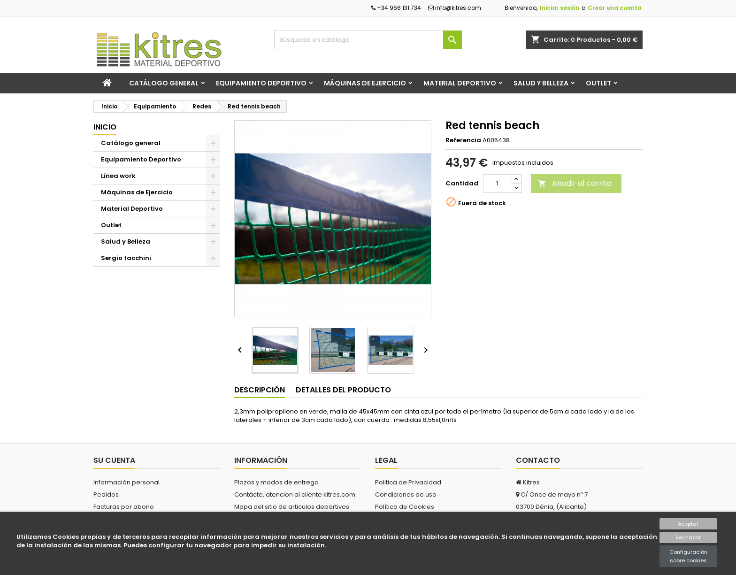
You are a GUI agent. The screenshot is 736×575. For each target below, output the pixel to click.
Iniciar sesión (559, 8)
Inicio (104, 127)
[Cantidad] (497, 183)
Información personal (126, 482)
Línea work (118, 175)
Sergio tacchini (126, 257)
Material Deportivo (459, 83)
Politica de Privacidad (408, 482)
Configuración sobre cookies (688, 556)
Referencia (463, 140)
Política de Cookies (404, 506)
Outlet (598, 83)
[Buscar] (368, 40)
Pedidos (106, 494)
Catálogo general (164, 83)
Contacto (538, 460)
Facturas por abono (123, 506)
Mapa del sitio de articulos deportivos (291, 506)
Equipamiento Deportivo (261, 83)
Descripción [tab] (259, 389)
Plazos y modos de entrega (276, 482)
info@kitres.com (454, 8)
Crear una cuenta (615, 8)
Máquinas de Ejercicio (365, 83)
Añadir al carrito (575, 183)
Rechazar (688, 537)
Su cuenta (114, 460)
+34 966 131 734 (396, 8)
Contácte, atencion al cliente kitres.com (294, 494)
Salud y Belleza (541, 83)
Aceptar (688, 524)
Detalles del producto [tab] (343, 389)
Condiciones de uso (406, 494)
